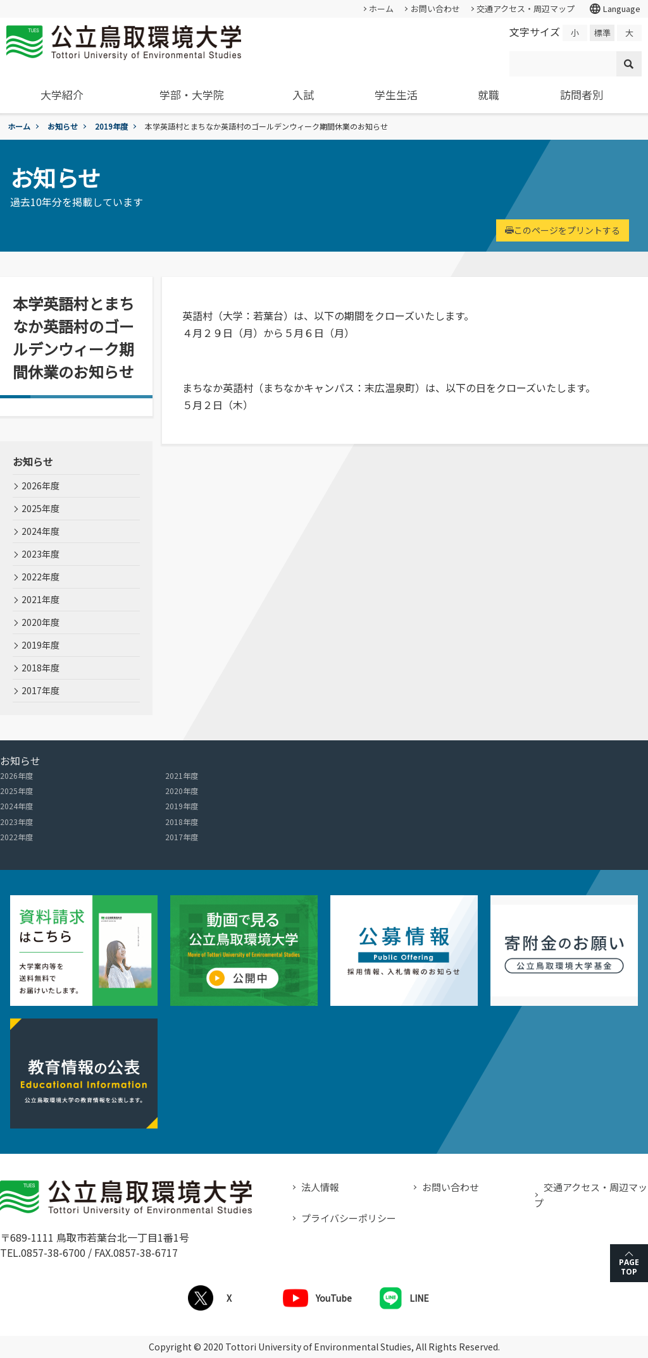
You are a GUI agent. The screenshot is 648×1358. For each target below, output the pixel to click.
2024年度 (40, 531)
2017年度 (40, 690)
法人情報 (320, 1187)
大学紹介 (62, 94)
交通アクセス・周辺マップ (526, 9)
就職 (488, 94)
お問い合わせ (435, 9)
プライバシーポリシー (348, 1218)
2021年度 (40, 599)
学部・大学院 (191, 94)
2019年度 (111, 126)
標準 (602, 33)
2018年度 (40, 667)
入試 (303, 94)
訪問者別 (581, 94)
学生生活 (396, 94)
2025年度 (40, 508)
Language (614, 9)
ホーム (381, 9)
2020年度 (40, 622)
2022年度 (40, 576)
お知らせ (62, 126)
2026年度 (40, 485)
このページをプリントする (562, 230)
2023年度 (40, 553)
